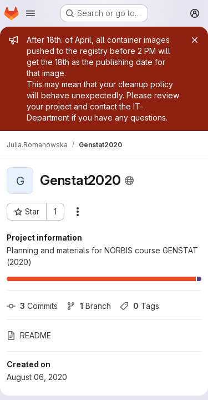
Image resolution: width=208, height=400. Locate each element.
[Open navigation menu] (30, 13)
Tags (139, 306)
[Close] (194, 40)
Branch (89, 306)
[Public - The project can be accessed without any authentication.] (129, 180)
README (29, 335)
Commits (32, 306)
